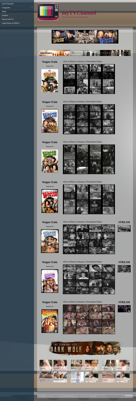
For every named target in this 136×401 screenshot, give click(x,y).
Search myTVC (8, 19)
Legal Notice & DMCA (11, 23)
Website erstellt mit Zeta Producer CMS (86, 396)
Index (4, 11)
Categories (6, 8)
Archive (5, 15)
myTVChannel (7, 4)
